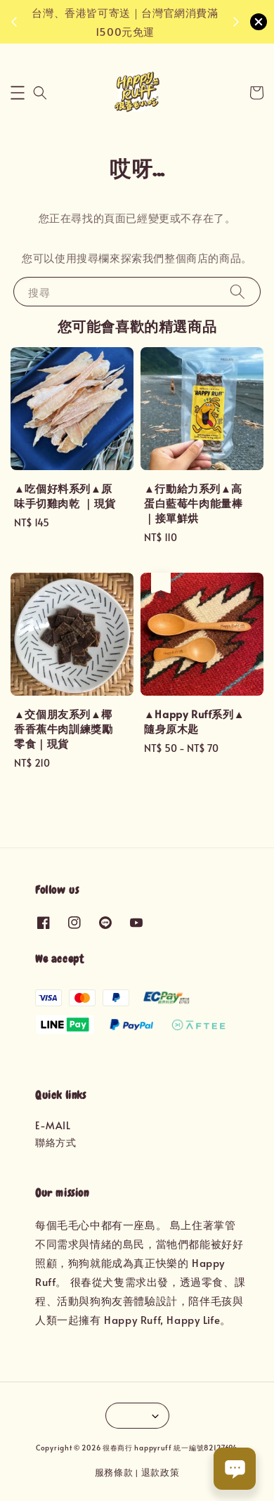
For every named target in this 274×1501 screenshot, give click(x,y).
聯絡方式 (55, 1142)
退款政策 (160, 1472)
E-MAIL (53, 1125)
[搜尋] (237, 291)
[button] (17, 92)
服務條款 (114, 1472)
